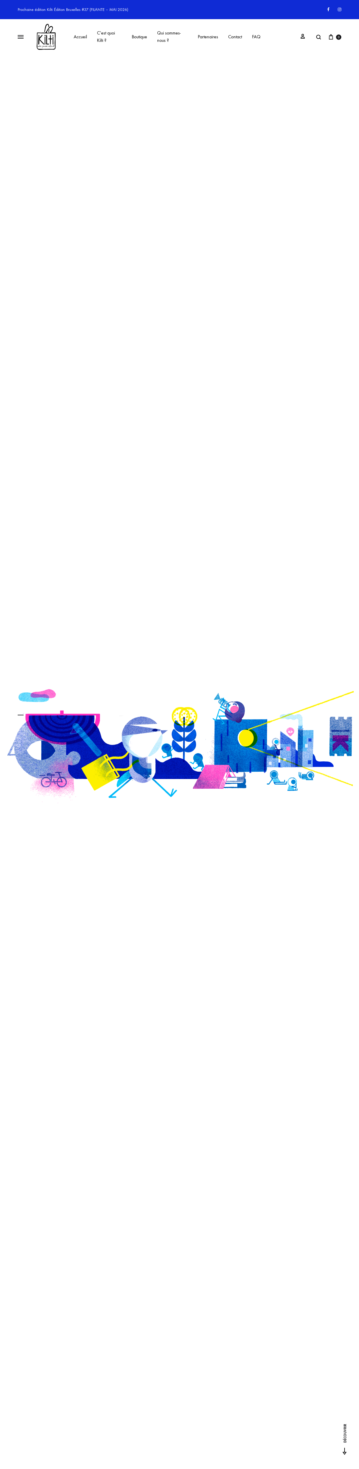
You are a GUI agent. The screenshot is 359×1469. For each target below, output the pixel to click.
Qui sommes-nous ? (169, 36)
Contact (235, 36)
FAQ (256, 36)
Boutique (139, 36)
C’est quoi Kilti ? (106, 36)
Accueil (80, 36)
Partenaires (208, 36)
